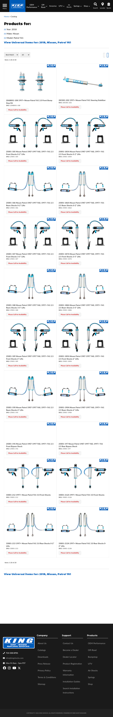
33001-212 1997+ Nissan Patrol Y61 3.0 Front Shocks (28, 495)
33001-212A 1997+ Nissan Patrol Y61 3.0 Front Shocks (81, 495)
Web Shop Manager (79, 713)
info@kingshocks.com (14, 658)
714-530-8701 (12, 653)
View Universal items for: (37, 574)
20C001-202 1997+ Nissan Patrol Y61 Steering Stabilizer (82, 100)
